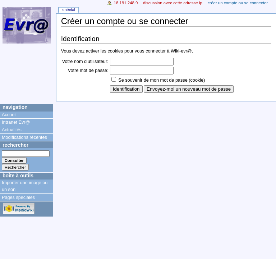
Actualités (12, 129)
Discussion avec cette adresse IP (172, 3)
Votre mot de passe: (88, 70)
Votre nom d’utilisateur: (85, 61)
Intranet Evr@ (16, 122)
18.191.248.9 (126, 3)
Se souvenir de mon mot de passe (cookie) (161, 80)
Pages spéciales (18, 197)
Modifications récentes (24, 137)
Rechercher (15, 145)
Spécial (68, 10)
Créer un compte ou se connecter (238, 3)
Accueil (9, 114)
